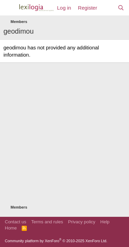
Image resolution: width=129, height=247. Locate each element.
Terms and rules (47, 221)
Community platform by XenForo (56, 241)
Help (105, 221)
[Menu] (9, 8)
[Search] (121, 7)
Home (11, 228)
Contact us (15, 221)
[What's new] (107, 7)
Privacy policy (81, 221)
